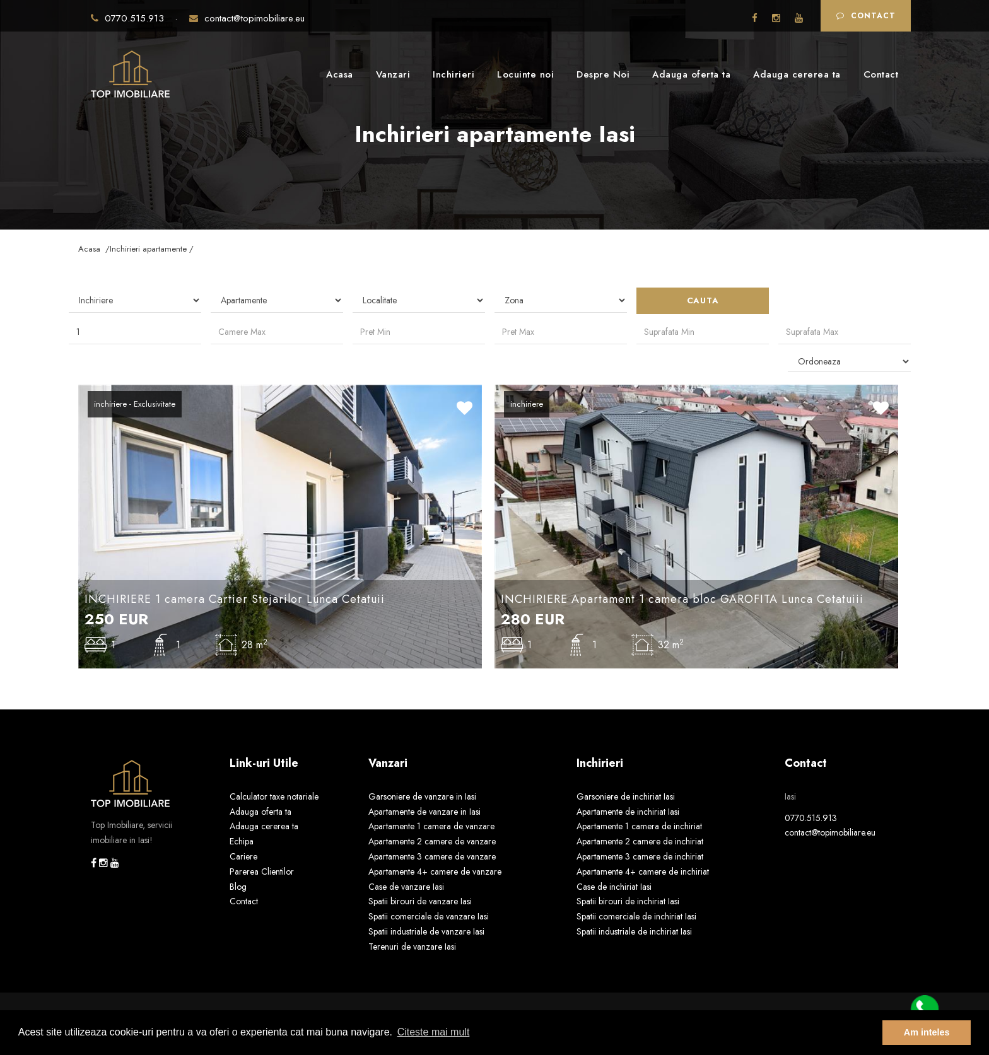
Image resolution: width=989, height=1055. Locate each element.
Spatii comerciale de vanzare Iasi (428, 916)
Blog (238, 886)
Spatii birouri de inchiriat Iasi (627, 901)
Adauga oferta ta (691, 74)
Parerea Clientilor (262, 871)
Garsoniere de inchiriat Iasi (625, 796)
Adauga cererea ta (797, 74)
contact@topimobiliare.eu (247, 18)
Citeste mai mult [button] (433, 1032)
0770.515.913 (129, 18)
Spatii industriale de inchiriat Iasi (634, 931)
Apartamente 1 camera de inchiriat (639, 826)
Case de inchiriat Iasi (614, 886)
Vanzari (393, 74)
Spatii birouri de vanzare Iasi (420, 901)
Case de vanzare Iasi (406, 886)
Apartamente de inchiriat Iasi (627, 811)
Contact (866, 15)
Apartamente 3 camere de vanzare (432, 856)
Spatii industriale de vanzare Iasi (426, 931)
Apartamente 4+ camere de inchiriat (642, 871)
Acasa (339, 74)
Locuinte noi (525, 74)
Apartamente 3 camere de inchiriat (639, 856)
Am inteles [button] (927, 1032)
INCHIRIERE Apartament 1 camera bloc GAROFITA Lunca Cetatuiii (682, 599)
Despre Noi (602, 74)
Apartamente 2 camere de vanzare (432, 841)
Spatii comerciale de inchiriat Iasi (636, 916)
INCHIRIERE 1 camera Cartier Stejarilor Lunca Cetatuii (235, 599)
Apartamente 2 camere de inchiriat (639, 841)
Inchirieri (453, 74)
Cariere (243, 856)
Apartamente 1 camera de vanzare (431, 826)
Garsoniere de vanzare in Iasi (422, 796)
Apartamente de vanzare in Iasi (424, 811)
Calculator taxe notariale (274, 796)
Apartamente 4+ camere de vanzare (434, 871)
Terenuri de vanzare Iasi (412, 946)
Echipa (242, 841)
